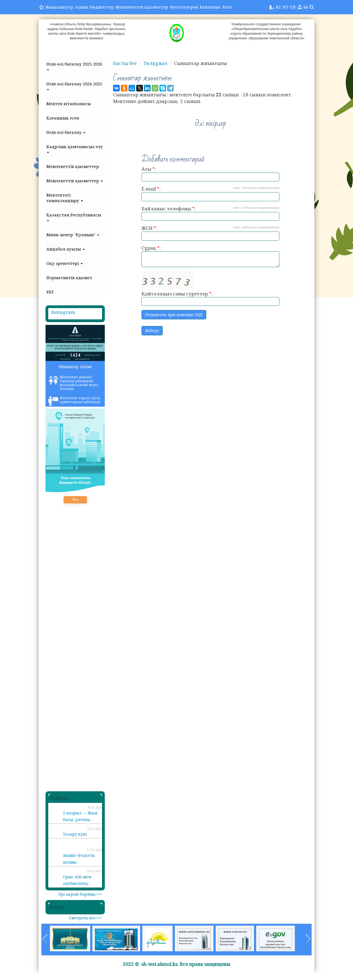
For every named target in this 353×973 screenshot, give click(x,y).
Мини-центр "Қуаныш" (72, 234)
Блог (227, 7)
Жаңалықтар (59, 7)
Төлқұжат (155, 63)
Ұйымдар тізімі (75, 366)
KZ (278, 7)
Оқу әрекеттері (64, 263)
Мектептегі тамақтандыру (64, 197)
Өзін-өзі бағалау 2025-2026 (74, 65)
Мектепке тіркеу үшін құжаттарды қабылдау (74, 401)
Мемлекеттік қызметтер (142, 7)
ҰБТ (50, 292)
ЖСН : (210, 233)
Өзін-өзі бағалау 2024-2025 (74, 85)
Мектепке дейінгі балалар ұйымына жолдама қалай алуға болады (73, 383)
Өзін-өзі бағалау (65, 132)
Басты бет (125, 63)
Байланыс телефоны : (210, 213)
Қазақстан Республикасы (73, 216)
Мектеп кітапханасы (68, 103)
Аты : (210, 173)
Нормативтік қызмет (69, 277)
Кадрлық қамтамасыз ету (74, 148)
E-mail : (210, 193)
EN (293, 7)
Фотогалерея (184, 7)
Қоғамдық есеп (62, 118)
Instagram (63, 312)
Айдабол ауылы (65, 249)
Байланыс (210, 7)
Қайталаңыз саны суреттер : (210, 288)
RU (285, 7)
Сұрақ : (210, 256)
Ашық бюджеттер (94, 7)
